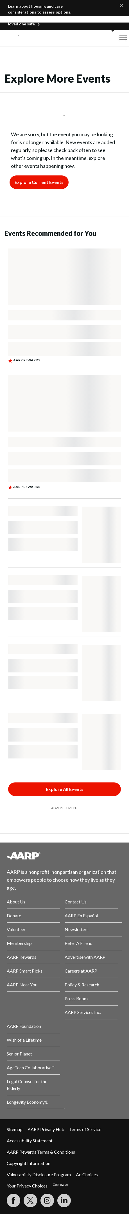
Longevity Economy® (28, 1102)
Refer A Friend (78, 943)
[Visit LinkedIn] (64, 1200)
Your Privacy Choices (27, 1185)
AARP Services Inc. (83, 1012)
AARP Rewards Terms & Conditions (41, 1151)
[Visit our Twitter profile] (30, 1200)
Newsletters (77, 929)
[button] (123, 38)
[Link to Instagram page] (47, 1200)
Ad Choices (87, 1174)
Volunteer (16, 929)
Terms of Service (85, 1129)
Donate (14, 915)
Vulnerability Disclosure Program (39, 1174)
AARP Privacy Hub (46, 1129)
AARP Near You (22, 984)
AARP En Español (81, 915)
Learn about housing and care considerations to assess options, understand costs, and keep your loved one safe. (39, 15)
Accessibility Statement (30, 1140)
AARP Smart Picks (24, 970)
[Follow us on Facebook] (13, 1200)
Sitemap (14, 1129)
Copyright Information (28, 1163)
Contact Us (76, 901)
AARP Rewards (21, 957)
